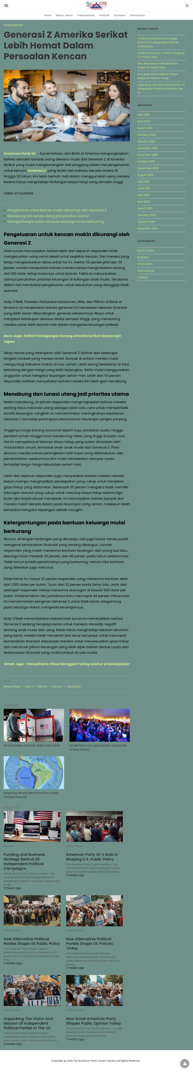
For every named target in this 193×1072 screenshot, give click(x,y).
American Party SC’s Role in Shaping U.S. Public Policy (91, 858)
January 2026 (146, 141)
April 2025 (143, 202)
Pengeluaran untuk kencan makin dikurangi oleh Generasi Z (57, 210)
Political (104, 15)
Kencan (57, 692)
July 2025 (143, 181)
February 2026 (146, 135)
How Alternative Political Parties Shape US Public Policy (31, 942)
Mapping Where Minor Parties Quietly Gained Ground (31, 796)
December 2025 (147, 148)
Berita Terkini (64, 15)
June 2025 (143, 188)
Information (137, 15)
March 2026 (144, 128)
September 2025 (148, 168)
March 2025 (144, 208)
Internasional (86, 15)
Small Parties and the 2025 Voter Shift (31, 749)
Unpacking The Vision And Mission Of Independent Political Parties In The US (28, 1024)
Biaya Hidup (12, 692)
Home (48, 15)
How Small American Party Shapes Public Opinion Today (93, 1022)
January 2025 (146, 222)
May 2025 (143, 195)
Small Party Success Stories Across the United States (94, 751)
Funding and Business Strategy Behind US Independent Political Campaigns (24, 862)
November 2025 (147, 155)
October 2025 (146, 161)
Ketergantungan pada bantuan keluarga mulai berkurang (55, 221)
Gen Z (29, 692)
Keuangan (74, 692)
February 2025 (146, 215)
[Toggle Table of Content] (6, 204)
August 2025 (145, 175)
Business (119, 15)
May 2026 (143, 115)
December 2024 (147, 228)
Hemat (42, 692)
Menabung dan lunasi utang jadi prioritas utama (48, 216)
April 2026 (143, 121)
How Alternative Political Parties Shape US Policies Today (89, 944)
